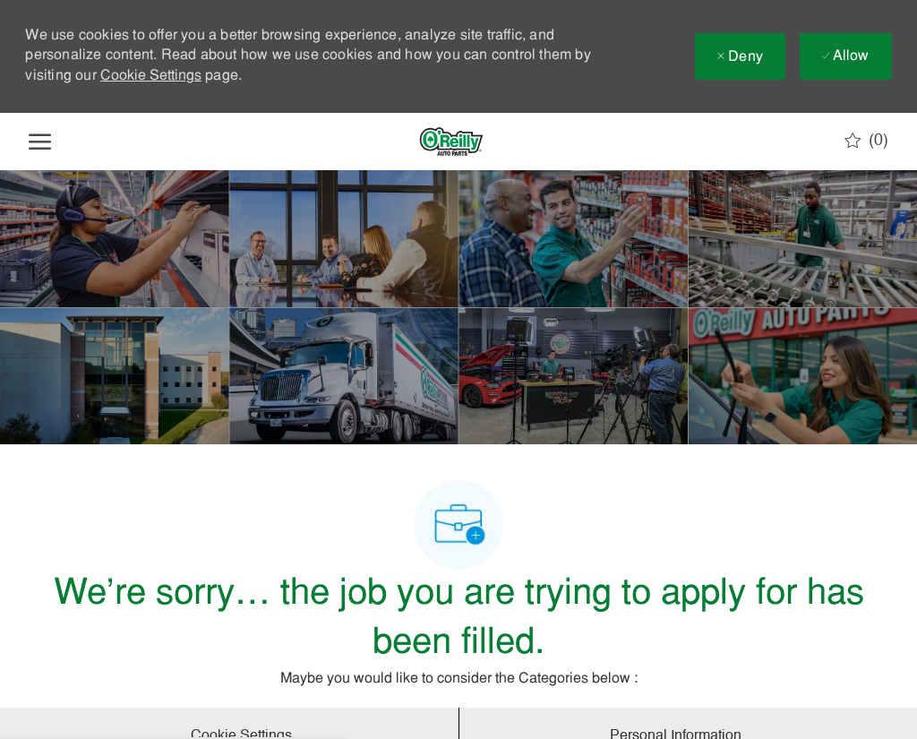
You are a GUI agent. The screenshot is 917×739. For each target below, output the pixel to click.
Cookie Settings (150, 76)
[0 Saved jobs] (866, 141)
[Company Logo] (451, 141)
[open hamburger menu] (40, 141)
